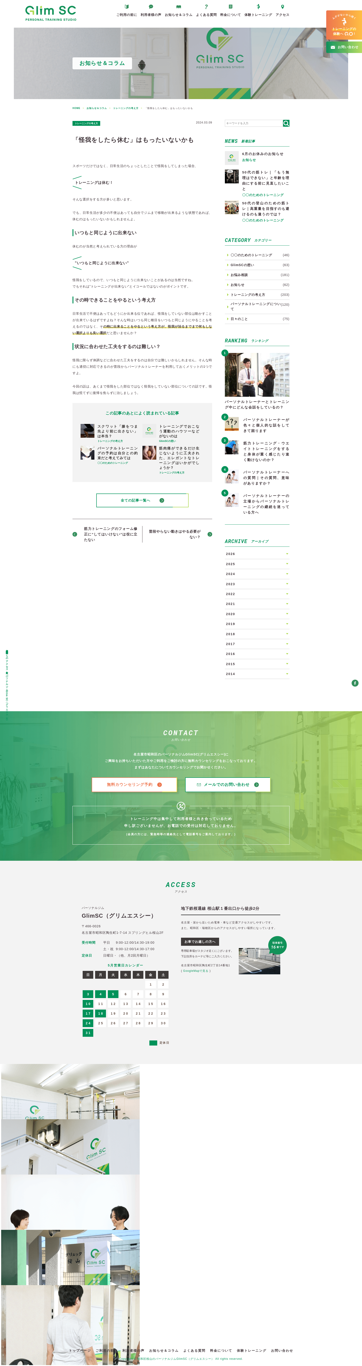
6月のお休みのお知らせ (263, 154)
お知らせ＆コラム (179, 17)
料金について (230, 17)
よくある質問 (206, 17)
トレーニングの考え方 (92, 123)
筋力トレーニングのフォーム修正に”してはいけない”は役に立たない (111, 535)
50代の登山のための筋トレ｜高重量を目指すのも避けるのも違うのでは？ (266, 208)
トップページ (80, 1351)
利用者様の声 (151, 17)
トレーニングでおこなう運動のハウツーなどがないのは (179, 431)
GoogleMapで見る (195, 971)
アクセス (283, 17)
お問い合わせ (282, 1351)
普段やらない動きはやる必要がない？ (175, 535)
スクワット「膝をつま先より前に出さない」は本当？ (117, 431)
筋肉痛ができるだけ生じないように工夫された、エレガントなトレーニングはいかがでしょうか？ (179, 458)
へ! (344, 25)
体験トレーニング (258, 17)
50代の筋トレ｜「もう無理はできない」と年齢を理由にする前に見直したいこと (266, 180)
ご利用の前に (126, 17)
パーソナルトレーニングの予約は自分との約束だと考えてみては (117, 453)
